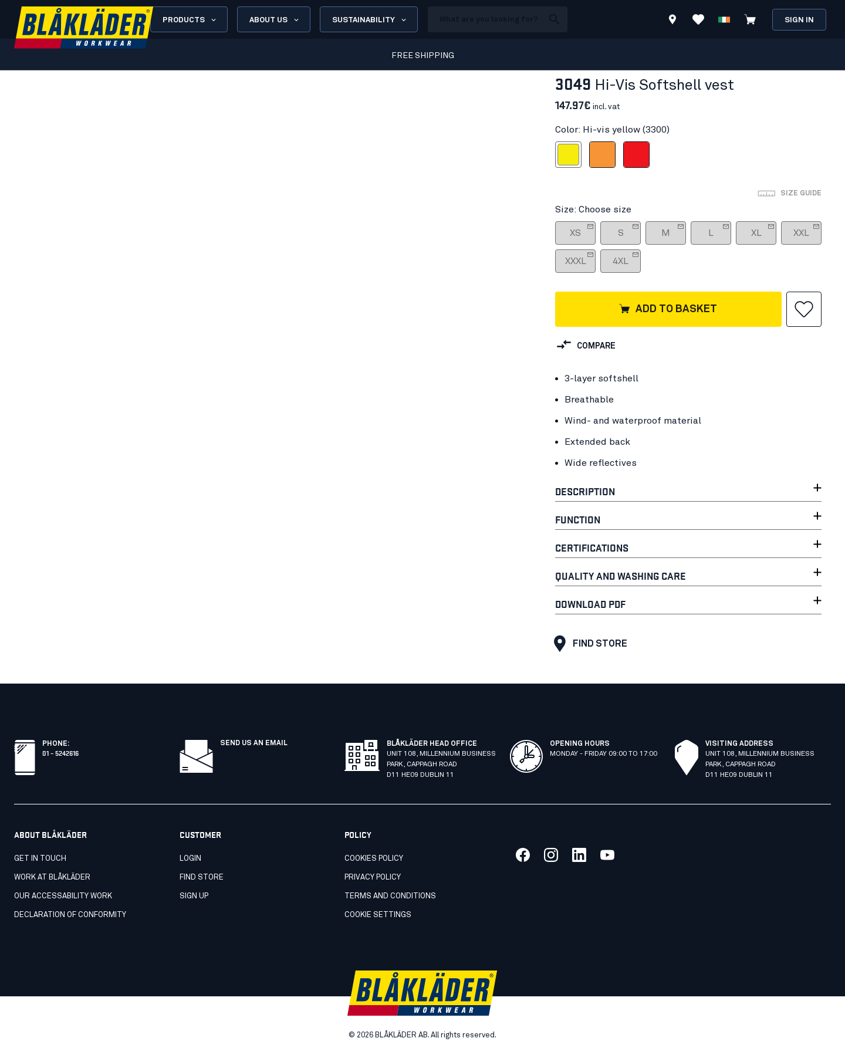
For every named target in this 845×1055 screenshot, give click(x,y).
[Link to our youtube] (607, 855)
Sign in (799, 20)
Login (190, 859)
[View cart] (750, 19)
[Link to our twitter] (551, 855)
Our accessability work (63, 896)
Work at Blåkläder (52, 877)
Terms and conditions (390, 896)
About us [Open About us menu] (274, 20)
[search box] (485, 19)
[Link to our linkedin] (579, 855)
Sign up (194, 896)
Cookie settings (377, 915)
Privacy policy (372, 877)
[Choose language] (724, 19)
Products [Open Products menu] (190, 20)
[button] (804, 309)
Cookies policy (373, 859)
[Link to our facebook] (523, 855)
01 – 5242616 (60, 752)
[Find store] (672, 21)
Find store (587, 643)
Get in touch (40, 859)
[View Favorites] (698, 19)
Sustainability (370, 20)
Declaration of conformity (70, 915)
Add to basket (667, 309)
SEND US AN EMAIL (254, 743)
